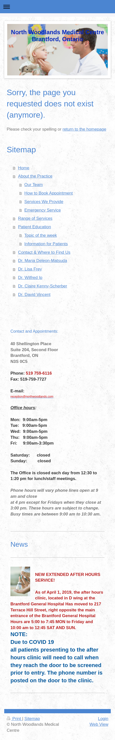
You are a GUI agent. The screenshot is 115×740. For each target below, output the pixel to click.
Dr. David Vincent (34, 294)
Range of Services (35, 218)
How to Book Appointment (48, 193)
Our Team (33, 184)
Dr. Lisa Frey (30, 269)
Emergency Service (42, 210)
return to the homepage (84, 129)
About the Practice (35, 176)
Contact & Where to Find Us (44, 252)
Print (14, 718)
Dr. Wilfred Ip (30, 277)
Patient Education (34, 227)
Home (23, 168)
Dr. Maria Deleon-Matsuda (42, 260)
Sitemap (32, 718)
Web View (99, 724)
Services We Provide (43, 201)
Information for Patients (46, 244)
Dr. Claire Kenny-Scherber (42, 286)
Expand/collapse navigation (57, 6)
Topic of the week (40, 235)
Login (103, 718)
